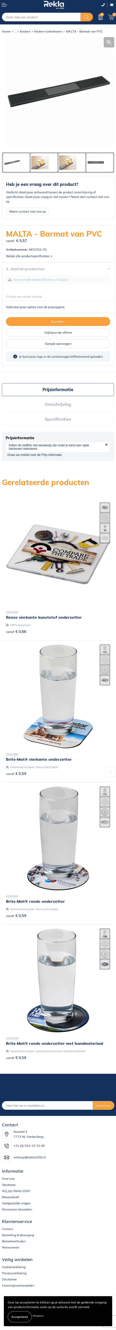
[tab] (58, 389)
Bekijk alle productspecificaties (29, 256)
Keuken (25, 31)
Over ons (8, 1178)
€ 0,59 (16, 773)
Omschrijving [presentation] (58, 404)
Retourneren (10, 1247)
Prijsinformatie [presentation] (57, 389)
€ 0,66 (16, 631)
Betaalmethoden (14, 1241)
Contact (7, 1229)
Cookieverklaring (14, 1267)
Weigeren (38, 1315)
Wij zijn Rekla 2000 (16, 1191)
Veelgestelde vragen (16, 1203)
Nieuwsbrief (10, 1197)
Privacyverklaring (14, 1273)
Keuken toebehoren (48, 31)
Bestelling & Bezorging (18, 1235)
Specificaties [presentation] (58, 419)
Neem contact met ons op (27, 211)
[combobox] (41, 17)
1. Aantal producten (25, 268)
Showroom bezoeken (17, 1209)
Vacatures (9, 1185)
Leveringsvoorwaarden (18, 1285)
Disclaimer (9, 1279)
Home (6, 31)
